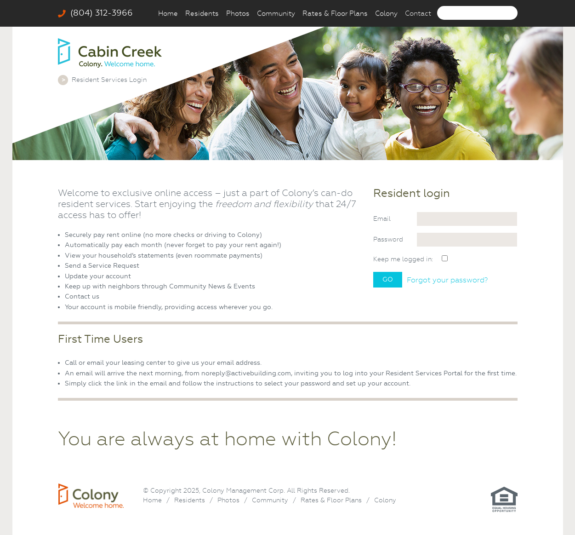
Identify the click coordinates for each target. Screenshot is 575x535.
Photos (238, 13)
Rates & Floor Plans (335, 13)
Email (382, 218)
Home (168, 13)
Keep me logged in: (403, 259)
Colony (386, 13)
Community (276, 13)
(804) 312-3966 (95, 13)
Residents (202, 13)
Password (388, 239)
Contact (418, 13)
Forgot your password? (447, 280)
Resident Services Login (109, 79)
